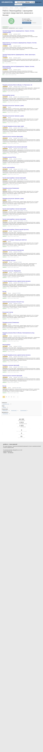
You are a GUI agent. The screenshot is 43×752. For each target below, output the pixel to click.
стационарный (23, 410)
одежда (4, 407)
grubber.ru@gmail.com (7, 451)
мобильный (5, 410)
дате (17, 28)
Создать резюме (26, 22)
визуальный (14, 410)
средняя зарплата (21, 420)
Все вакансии (10, 452)
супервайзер (5, 413)
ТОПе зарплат (23, 426)
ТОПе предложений (23, 423)
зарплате (21, 28)
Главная (5, 452)
